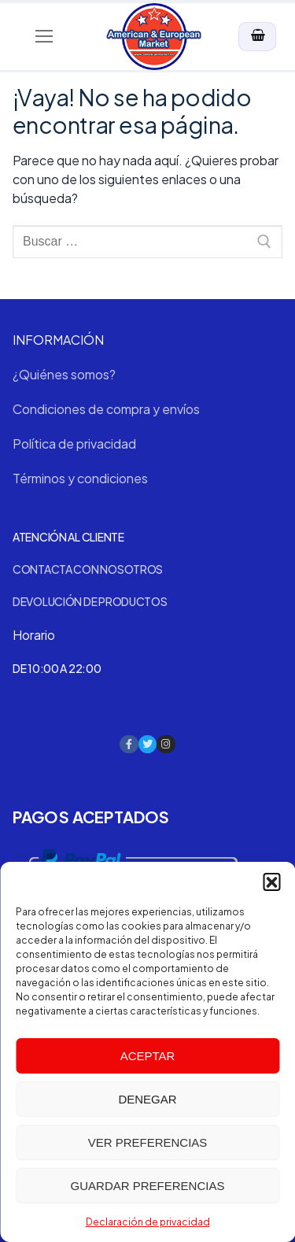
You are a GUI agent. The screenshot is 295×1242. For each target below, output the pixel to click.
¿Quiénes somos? (64, 374)
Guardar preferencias (148, 1185)
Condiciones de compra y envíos (106, 409)
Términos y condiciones (80, 478)
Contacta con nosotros (88, 569)
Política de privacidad (74, 443)
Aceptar (147, 1056)
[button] (271, 881)
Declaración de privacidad (148, 1222)
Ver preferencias (148, 1142)
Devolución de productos (90, 601)
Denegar (147, 1099)
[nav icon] (44, 37)
